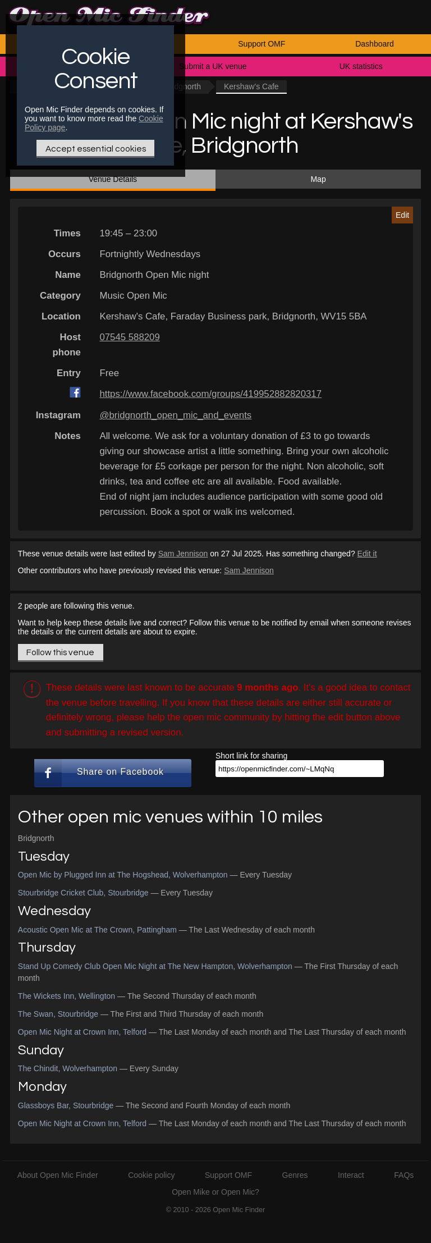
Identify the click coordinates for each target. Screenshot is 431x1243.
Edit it (367, 553)
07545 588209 (129, 337)
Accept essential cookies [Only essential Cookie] (95, 148)
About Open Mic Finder (57, 1175)
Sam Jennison (183, 553)
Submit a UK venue (213, 66)
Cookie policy (151, 1175)
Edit (402, 215)
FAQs (404, 1175)
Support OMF (261, 43)
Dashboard (374, 43)
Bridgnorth (36, 838)
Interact (351, 1175)
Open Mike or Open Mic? (215, 1191)
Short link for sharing (251, 755)
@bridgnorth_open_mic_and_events (175, 415)
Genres (295, 1175)
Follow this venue (60, 652)
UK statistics (361, 66)
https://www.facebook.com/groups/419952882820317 (210, 394)
